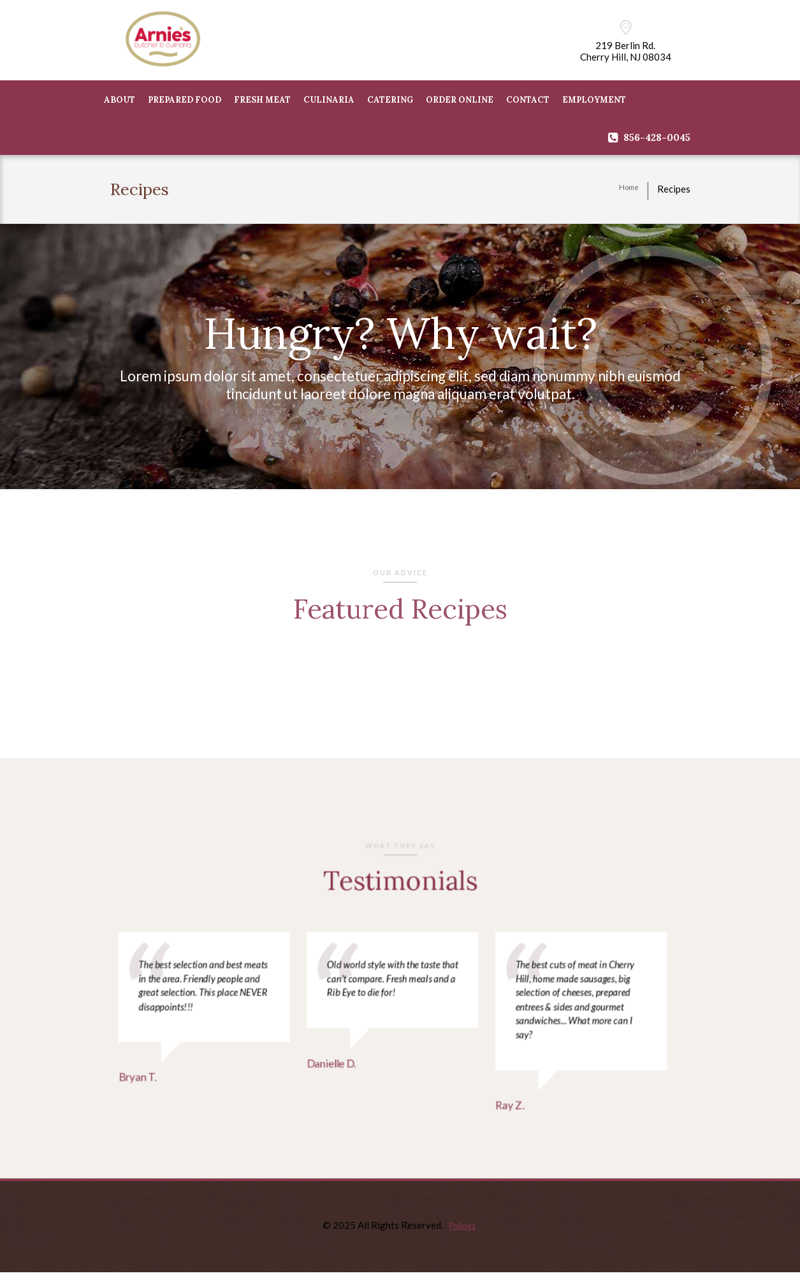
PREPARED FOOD (184, 101)
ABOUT (119, 101)
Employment (594, 101)
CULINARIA (328, 101)
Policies (462, 1237)
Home (626, 191)
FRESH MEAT (262, 101)
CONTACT (527, 101)
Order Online (459, 101)
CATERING (390, 101)
